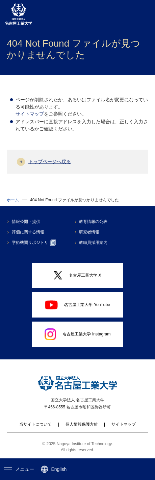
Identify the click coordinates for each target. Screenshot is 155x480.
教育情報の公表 (93, 221)
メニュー (19, 469)
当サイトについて (35, 424)
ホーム (13, 200)
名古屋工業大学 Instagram (78, 334)
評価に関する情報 (28, 232)
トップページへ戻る (49, 161)
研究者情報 (89, 232)
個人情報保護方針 (82, 424)
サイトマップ (30, 114)
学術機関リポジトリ (34, 242)
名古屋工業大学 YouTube (77, 304)
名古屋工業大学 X (77, 275)
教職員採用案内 (93, 242)
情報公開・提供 (26, 221)
